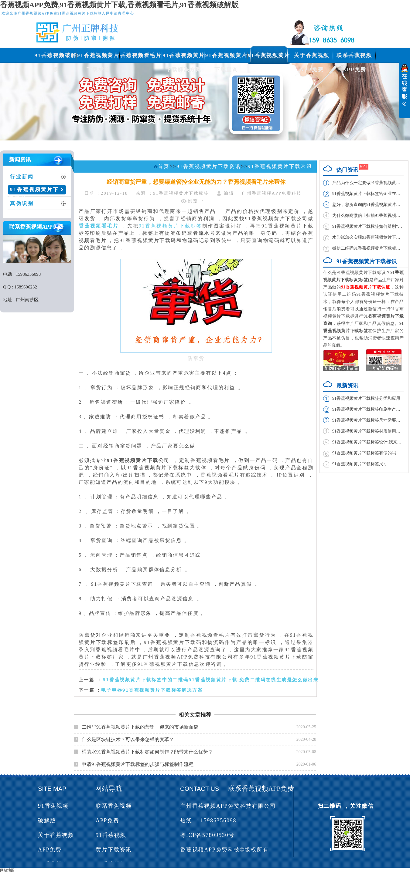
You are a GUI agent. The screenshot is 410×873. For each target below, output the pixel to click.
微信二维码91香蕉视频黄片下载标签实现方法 (368, 248)
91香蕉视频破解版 (56, 57)
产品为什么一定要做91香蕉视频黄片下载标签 (368, 182)
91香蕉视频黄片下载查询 (226, 57)
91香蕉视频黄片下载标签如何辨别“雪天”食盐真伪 (368, 226)
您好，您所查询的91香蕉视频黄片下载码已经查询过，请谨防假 (368, 204)
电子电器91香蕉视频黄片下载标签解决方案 (152, 690)
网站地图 (7, 870)
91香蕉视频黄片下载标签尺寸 (360, 464)
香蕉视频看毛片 (141, 55)
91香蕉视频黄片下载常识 (34, 192)
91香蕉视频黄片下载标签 (98, 57)
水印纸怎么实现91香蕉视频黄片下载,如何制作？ (368, 237)
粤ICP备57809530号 (207, 835)
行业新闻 (22, 176)
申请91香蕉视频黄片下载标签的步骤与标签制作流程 (137, 764)
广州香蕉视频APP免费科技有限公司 (228, 806)
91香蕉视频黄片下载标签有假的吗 (364, 453)
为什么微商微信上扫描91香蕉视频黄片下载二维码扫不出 (368, 215)
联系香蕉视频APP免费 (354, 57)
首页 (163, 166)
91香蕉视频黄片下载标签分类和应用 (366, 398)
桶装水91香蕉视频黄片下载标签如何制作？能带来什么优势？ (147, 751)
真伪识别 (22, 203)
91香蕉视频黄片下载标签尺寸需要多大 (368, 420)
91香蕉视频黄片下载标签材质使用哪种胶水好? (368, 431)
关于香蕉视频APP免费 (312, 57)
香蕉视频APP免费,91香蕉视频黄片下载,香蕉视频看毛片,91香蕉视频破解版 (119, 5)
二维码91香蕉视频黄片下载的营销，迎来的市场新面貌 (140, 727)
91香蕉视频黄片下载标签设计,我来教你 (368, 442)
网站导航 (108, 788)
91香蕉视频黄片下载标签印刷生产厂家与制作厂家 (368, 409)
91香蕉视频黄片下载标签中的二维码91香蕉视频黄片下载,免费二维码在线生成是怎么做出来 (211, 679)
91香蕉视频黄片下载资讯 (269, 57)
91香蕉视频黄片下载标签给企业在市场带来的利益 (368, 193)
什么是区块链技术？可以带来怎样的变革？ (128, 739)
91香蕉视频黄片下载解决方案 (183, 57)
